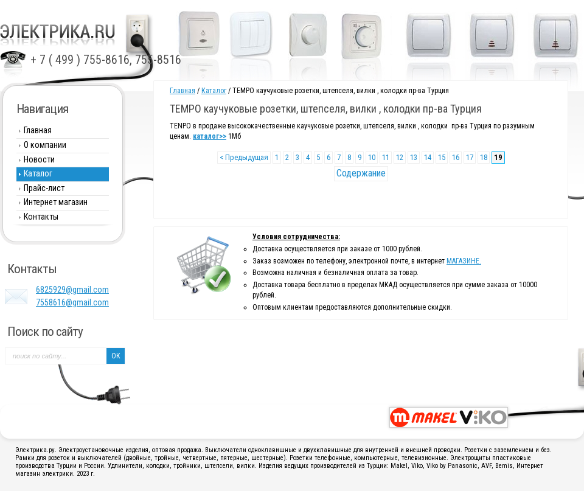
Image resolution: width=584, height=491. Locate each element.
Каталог (213, 90)
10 (371, 157)
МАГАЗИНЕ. (464, 261)
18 (483, 157)
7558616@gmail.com (72, 302)
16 (455, 157)
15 (441, 157)
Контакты (41, 216)
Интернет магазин (56, 202)
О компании (45, 145)
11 (385, 157)
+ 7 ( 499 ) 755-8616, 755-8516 (105, 59)
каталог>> (209, 136)
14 (427, 157)
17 (469, 157)
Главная (182, 90)
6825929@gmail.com (72, 289)
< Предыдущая (244, 157)
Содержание (361, 173)
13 (413, 157)
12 (399, 157)
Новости (39, 159)
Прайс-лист (44, 188)
